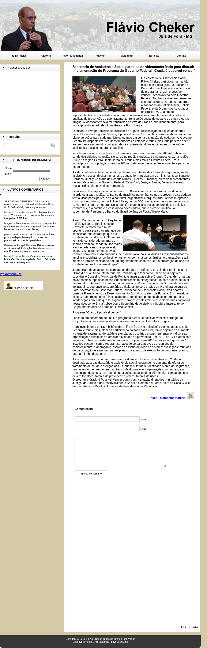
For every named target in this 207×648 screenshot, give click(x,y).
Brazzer (123, 641)
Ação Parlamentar (72, 55)
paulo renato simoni (16, 234)
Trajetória (45, 55)
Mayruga (9, 223)
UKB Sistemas (101, 641)
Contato (181, 55)
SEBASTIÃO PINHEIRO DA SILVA (24, 201)
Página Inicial (18, 55)
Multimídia (127, 55)
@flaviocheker (11, 274)
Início (184, 627)
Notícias (154, 55)
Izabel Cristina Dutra (16, 212)
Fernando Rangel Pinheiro (20, 245)
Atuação (100, 55)
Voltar (195, 627)
